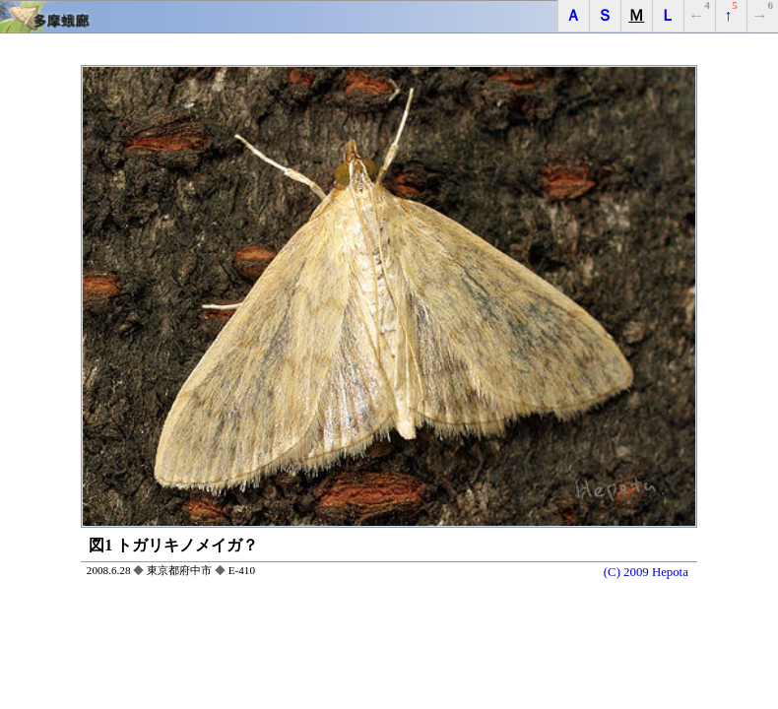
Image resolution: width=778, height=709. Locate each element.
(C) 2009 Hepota (646, 572)
